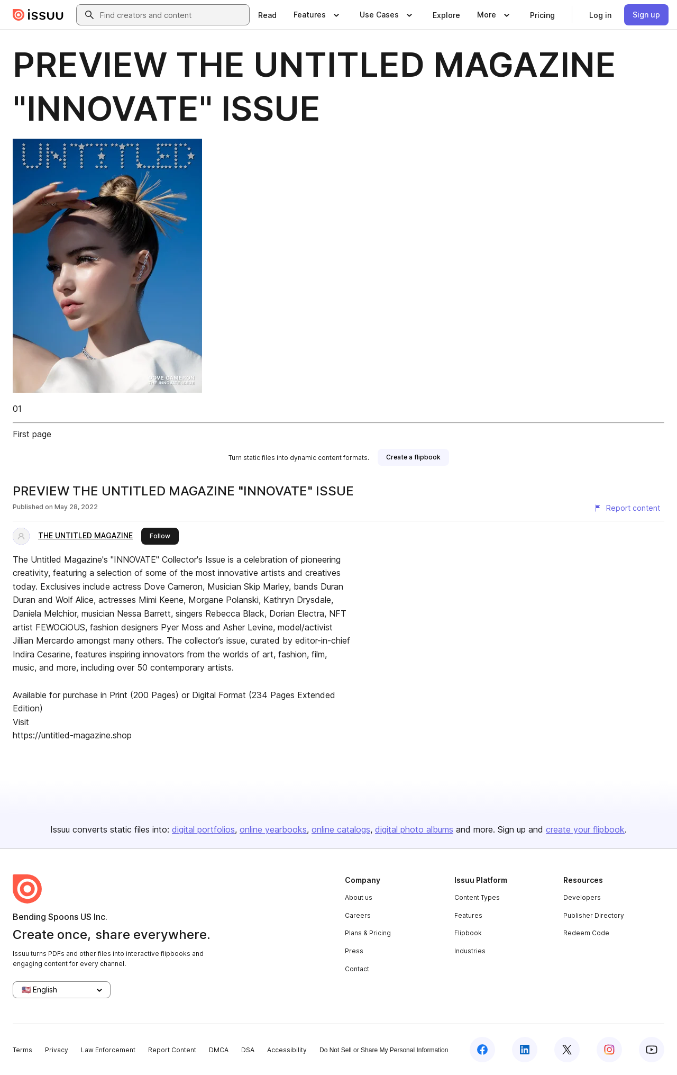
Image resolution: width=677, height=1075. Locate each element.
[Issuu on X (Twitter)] (567, 1049)
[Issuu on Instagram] (609, 1049)
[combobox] (172, 15)
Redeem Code (586, 933)
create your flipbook (585, 829)
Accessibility (287, 1050)
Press (354, 951)
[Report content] (626, 508)
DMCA (218, 1050)
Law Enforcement (108, 1050)
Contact (357, 969)
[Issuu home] (38, 15)
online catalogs (341, 829)
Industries (470, 951)
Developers (582, 897)
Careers (358, 915)
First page (32, 434)
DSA (247, 1050)
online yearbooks (273, 829)
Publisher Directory (593, 915)
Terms (22, 1050)
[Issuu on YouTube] (651, 1049)
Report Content (172, 1050)
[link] (267, 14)
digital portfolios (203, 829)
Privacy (56, 1050)
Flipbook (468, 933)
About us (358, 897)
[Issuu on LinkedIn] (524, 1049)
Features (468, 915)
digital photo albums (414, 829)
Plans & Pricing (368, 933)
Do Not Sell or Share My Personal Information (383, 1050)
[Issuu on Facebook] (482, 1049)
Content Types (477, 897)
